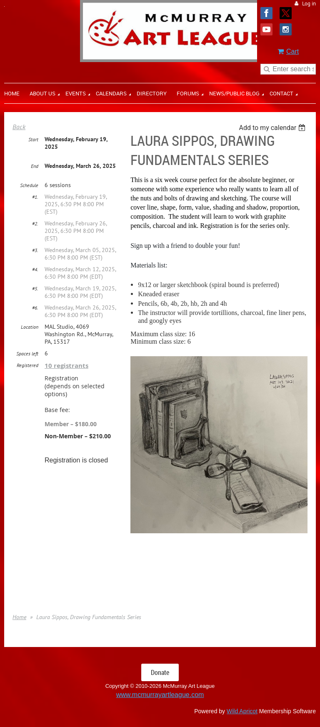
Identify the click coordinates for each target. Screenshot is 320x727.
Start (33, 139)
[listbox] (273, 127)
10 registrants (66, 365)
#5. (35, 288)
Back (18, 126)
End (34, 166)
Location (29, 327)
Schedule (29, 185)
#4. (35, 269)
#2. (35, 223)
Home (19, 617)
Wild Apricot (242, 711)
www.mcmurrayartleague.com (160, 694)
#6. (35, 308)
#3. (35, 250)
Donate (160, 672)
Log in (309, 3)
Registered (27, 365)
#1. (35, 197)
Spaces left (27, 353)
